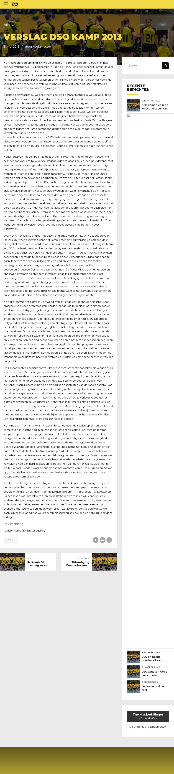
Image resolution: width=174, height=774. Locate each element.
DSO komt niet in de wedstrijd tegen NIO (155, 108)
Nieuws (10, 25)
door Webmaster (38, 46)
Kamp (10, 531)
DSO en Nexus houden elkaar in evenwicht (154, 137)
